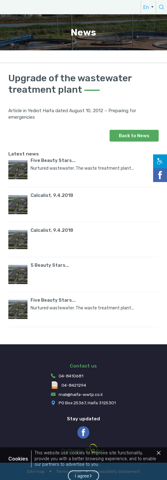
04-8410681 (71, 375)
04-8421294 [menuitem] (68, 385)
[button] (159, 460)
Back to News (134, 135)
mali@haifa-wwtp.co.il (80, 394)
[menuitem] (148, 7)
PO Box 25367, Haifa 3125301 (87, 402)
